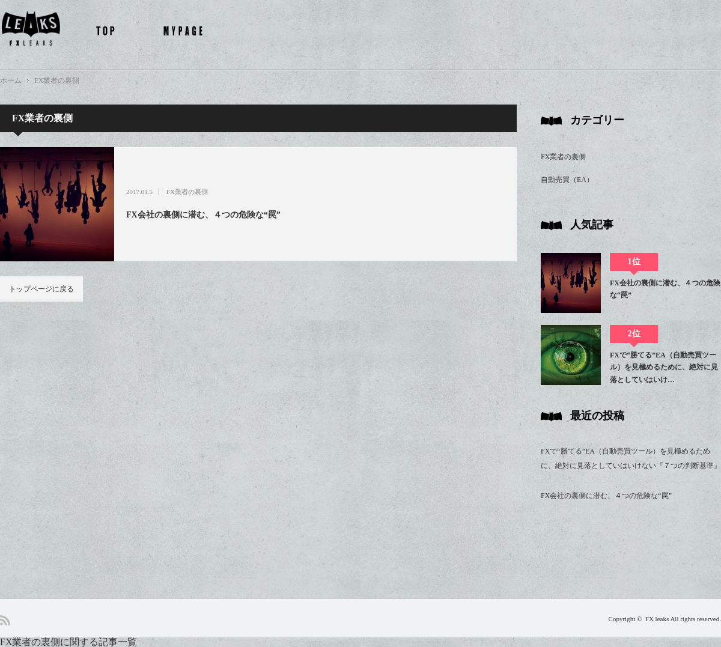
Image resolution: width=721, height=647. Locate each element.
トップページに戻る (41, 289)
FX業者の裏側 (56, 80)
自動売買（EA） (567, 179)
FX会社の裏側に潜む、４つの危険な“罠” (203, 214)
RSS (5, 620)
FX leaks (657, 618)
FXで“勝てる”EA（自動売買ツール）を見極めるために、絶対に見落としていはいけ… (664, 367)
